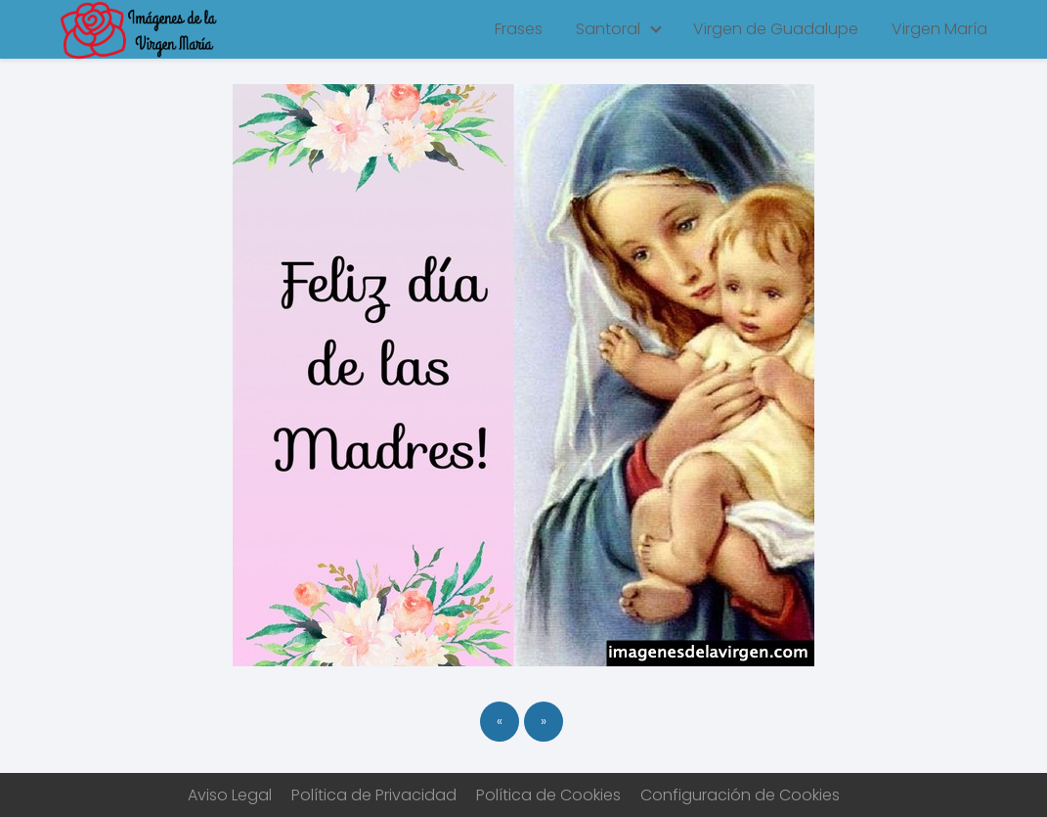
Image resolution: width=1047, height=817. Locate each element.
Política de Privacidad (374, 795)
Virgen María (939, 29)
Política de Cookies (548, 795)
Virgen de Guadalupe (775, 29)
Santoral (608, 29)
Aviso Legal (230, 795)
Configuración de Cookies (740, 795)
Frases (519, 29)
